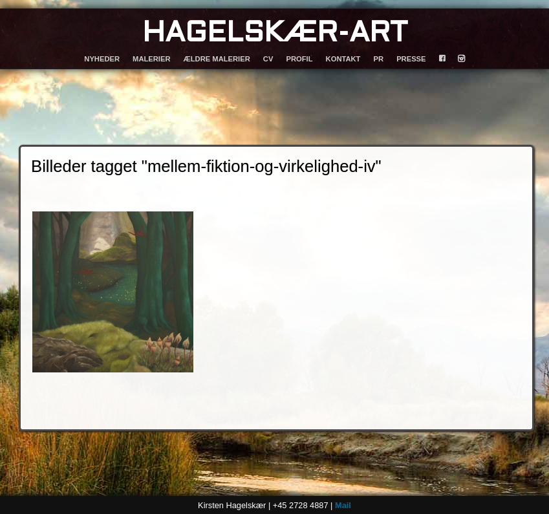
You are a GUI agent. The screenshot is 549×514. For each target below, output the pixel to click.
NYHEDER (102, 59)
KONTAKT (343, 59)
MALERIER (151, 59)
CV (268, 59)
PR (379, 59)
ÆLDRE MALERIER (217, 59)
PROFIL (299, 59)
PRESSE (410, 59)
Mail (343, 505)
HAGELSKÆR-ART (274, 34)
